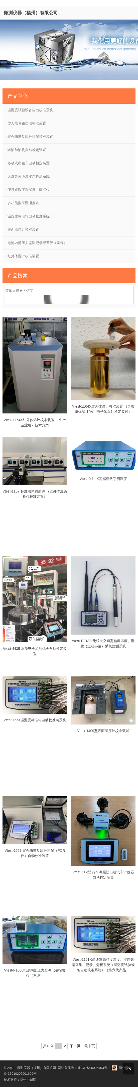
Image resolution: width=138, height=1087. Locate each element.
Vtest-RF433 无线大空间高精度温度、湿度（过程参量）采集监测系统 (103, 643)
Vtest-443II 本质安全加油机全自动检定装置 (35, 651)
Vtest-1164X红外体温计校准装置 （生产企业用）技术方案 (35, 422)
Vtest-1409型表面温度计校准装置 (103, 731)
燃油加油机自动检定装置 (27, 150)
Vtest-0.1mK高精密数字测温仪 (103, 479)
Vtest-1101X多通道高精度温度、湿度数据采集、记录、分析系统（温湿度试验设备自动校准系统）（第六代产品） (103, 964)
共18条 (48, 1046)
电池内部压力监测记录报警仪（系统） (37, 243)
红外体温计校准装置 (23, 256)
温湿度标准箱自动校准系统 (29, 216)
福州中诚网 (28, 1079)
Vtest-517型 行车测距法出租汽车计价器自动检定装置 (103, 874)
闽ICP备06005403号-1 (93, 1068)
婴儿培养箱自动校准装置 (27, 123)
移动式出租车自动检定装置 (29, 163)
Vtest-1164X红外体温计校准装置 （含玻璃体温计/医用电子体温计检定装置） (103, 409)
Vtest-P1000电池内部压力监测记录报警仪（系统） (34, 973)
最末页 (89, 1046)
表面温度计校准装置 (23, 229)
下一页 (75, 1046)
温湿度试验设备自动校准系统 (30, 110)
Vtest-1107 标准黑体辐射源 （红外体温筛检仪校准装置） (35, 494)
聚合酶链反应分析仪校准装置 (30, 137)
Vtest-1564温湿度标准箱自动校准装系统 (35, 720)
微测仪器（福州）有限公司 (31, 12)
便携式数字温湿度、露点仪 (29, 190)
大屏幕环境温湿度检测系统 (29, 176)
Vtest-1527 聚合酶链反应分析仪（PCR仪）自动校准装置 (35, 853)
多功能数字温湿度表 (23, 203)
